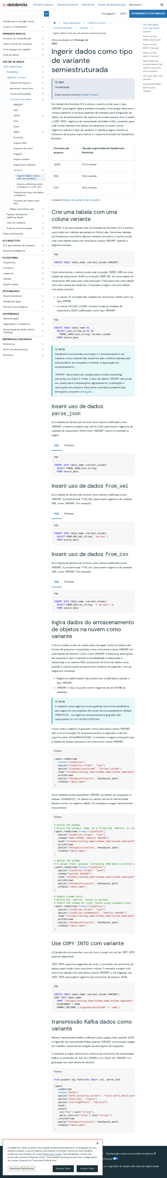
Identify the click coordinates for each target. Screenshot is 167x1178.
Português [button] (108, 13)
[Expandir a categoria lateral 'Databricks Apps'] (42, 301)
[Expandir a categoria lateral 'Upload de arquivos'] (42, 83)
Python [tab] (69, 445)
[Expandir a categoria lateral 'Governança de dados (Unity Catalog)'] (42, 331)
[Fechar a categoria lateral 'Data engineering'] (42, 66)
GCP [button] (122, 13)
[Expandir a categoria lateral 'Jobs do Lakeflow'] (42, 222)
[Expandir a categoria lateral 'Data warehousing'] (42, 233)
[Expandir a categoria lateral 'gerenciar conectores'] (42, 88)
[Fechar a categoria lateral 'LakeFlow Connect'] (42, 77)
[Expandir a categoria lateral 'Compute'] (42, 268)
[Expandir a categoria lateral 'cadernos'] (42, 273)
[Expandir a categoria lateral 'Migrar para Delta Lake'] (42, 209)
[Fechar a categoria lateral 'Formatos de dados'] (42, 99)
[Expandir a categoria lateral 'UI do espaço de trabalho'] (42, 49)
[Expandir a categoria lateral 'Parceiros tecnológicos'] (42, 307)
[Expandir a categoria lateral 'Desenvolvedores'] (42, 296)
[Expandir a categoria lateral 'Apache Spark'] (42, 284)
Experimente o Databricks (148, 13)
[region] (53, 1157)
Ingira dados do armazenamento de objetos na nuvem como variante (152, 66)
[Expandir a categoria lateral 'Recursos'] (42, 355)
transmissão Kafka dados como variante (152, 87)
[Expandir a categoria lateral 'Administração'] (42, 318)
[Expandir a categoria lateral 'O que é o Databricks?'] (42, 26)
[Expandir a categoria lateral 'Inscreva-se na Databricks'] (42, 38)
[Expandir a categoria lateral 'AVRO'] (42, 132)
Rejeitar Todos (63, 1168)
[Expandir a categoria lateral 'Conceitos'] (42, 72)
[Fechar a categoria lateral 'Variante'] (42, 170)
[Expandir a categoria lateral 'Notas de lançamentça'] (42, 349)
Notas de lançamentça (111, 4)
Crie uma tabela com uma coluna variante (151, 28)
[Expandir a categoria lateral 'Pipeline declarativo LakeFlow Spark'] (42, 216)
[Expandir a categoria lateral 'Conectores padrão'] (42, 93)
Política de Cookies (52, 1154)
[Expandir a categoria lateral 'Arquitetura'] (42, 262)
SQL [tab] (56, 445)
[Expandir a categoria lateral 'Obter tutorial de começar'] (42, 44)
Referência (88, 4)
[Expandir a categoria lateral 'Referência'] (42, 344)
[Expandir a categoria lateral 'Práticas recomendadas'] (42, 228)
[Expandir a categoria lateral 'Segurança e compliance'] (42, 324)
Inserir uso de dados (152, 38)
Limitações (85, 391)
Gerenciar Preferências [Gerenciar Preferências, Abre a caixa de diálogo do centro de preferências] (22, 1168)
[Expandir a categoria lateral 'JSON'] (42, 115)
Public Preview (89, 94)
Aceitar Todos (87, 1168)
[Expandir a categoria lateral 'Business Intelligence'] (42, 250)
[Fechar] (97, 1143)
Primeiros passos (43, 4)
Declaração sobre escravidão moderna (131, 1153)
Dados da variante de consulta (81, 200)
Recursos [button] (134, 4)
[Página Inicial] (55, 22)
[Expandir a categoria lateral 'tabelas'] (42, 278)
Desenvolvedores (67, 4)
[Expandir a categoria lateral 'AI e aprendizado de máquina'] (42, 245)
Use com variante (153, 78)
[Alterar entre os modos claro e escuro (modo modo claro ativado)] (161, 4)
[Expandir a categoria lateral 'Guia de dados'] (42, 54)
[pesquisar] (22, 13)
